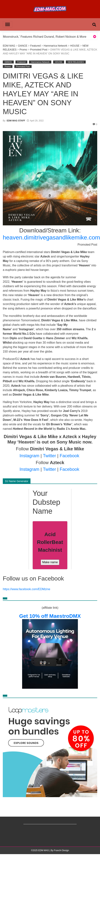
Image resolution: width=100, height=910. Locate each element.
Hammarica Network (55, 45)
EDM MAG (9, 45)
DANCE (22, 45)
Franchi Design (61, 850)
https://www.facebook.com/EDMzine (26, 589)
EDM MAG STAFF (16, 120)
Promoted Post (38, 49)
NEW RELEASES (76, 62)
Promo (23, 49)
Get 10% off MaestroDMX (50, 616)
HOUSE (75, 45)
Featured (35, 45)
